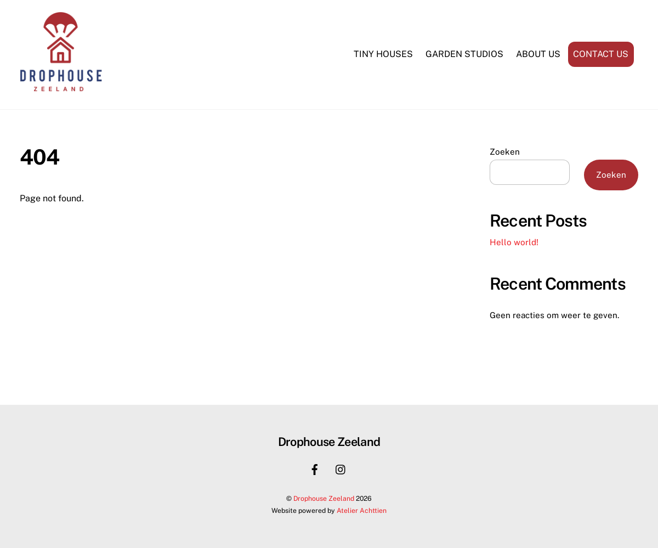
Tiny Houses (383, 54)
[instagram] (341, 468)
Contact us (600, 54)
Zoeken (505, 151)
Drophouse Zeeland (323, 498)
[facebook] (315, 468)
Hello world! (514, 242)
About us (538, 54)
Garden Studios (464, 54)
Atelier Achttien (362, 510)
